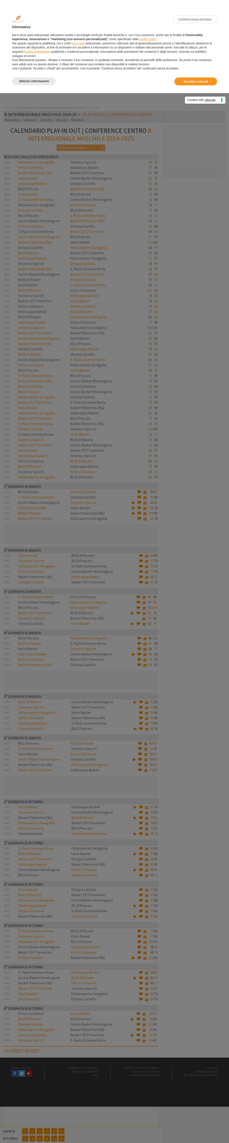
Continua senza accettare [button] (195, 19)
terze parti (78, 43)
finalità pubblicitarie (37, 51)
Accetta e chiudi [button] (195, 81)
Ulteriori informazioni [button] (34, 81)
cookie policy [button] (147, 39)
